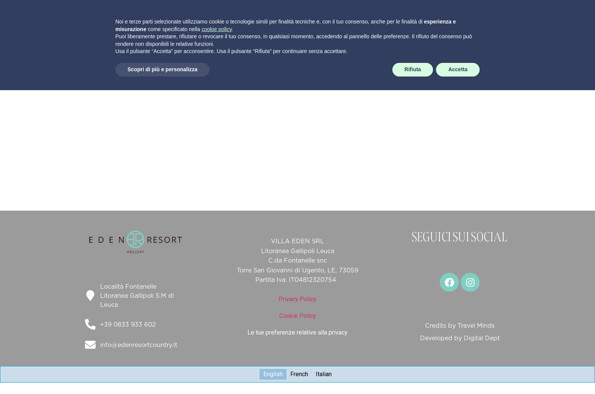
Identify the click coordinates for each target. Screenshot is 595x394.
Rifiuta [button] (413, 373)
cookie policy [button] (216, 333)
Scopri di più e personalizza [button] (162, 373)
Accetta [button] (458, 373)
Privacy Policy (297, 299)
